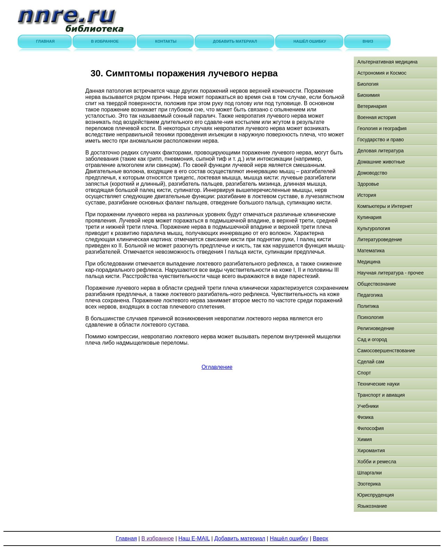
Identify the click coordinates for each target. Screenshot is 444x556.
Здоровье (368, 184)
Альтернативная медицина (387, 62)
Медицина (369, 261)
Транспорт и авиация (381, 395)
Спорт (364, 373)
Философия (370, 428)
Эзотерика (369, 484)
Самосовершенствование (386, 350)
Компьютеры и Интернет (384, 206)
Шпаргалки (369, 472)
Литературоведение (379, 239)
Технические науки (378, 384)
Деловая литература (380, 150)
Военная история (376, 117)
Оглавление (217, 367)
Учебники (367, 406)
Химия (364, 439)
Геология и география (382, 128)
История (366, 195)
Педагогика (370, 295)
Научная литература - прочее (390, 273)
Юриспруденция (375, 495)
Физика (365, 417)
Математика (371, 250)
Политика (368, 306)
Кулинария (369, 217)
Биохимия (368, 95)
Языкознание (372, 506)
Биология (367, 84)
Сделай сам (370, 361)
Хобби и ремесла (376, 461)
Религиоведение (375, 328)
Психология (370, 317)
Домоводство (372, 173)
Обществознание (376, 284)
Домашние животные (381, 162)
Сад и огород (372, 339)
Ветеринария (372, 106)
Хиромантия (371, 450)
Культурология (373, 228)
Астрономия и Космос (382, 73)
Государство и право (380, 139)
